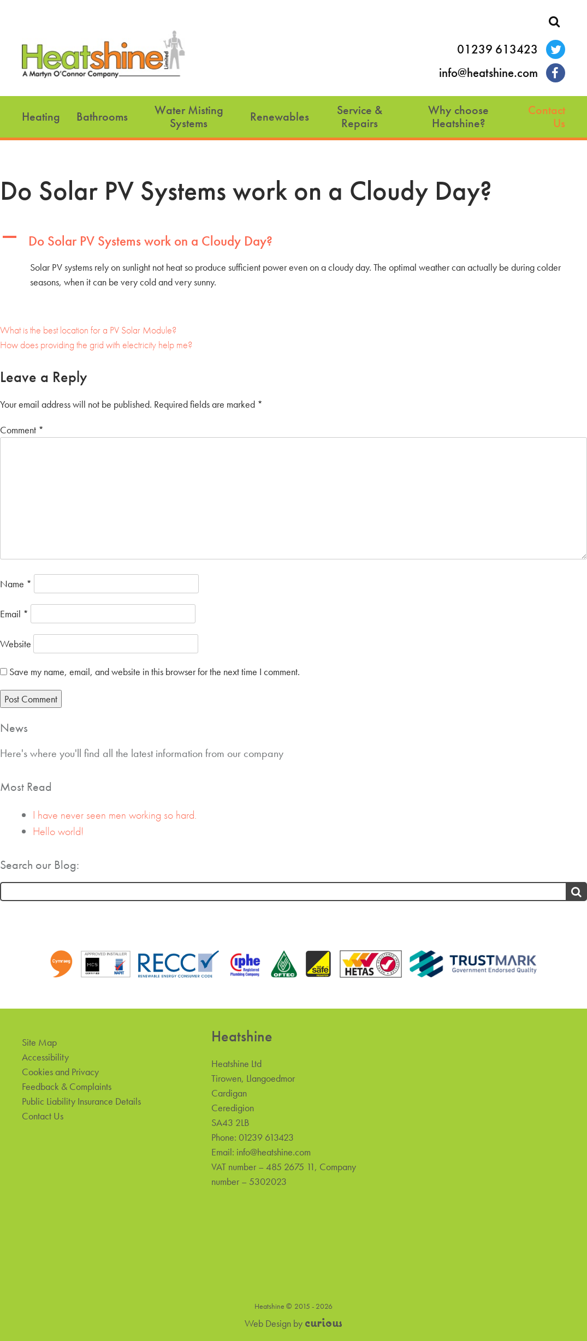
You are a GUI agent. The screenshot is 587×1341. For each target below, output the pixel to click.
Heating (41, 116)
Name (16, 583)
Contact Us (546, 116)
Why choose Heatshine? (458, 116)
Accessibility (45, 1057)
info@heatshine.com (488, 73)
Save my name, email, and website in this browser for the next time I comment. (154, 671)
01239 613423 (497, 49)
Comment (22, 430)
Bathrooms (102, 116)
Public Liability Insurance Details (81, 1101)
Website (15, 643)
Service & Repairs (359, 116)
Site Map (39, 1042)
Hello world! (58, 831)
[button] (293, 241)
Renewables (279, 116)
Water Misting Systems (189, 116)
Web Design (268, 1323)
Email (14, 613)
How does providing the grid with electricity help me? (96, 344)
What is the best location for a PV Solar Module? (88, 330)
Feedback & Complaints (66, 1086)
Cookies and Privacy (60, 1071)
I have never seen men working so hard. (115, 815)
